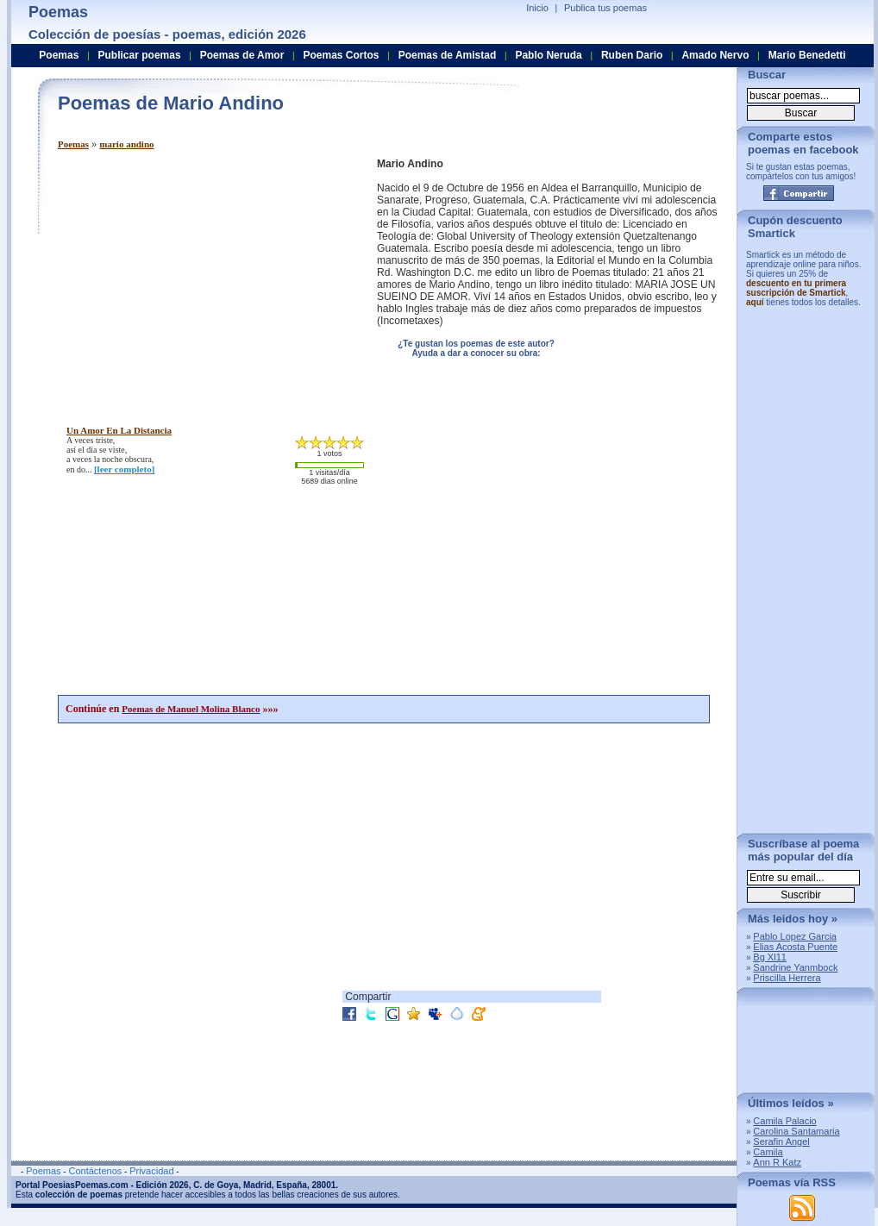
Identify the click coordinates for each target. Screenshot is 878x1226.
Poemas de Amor (242, 55)
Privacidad (151, 1171)
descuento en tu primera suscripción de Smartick (796, 287)
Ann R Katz (777, 1162)
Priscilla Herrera (786, 978)
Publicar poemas (139, 55)
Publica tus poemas (605, 8)
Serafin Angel (781, 1141)
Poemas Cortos (341, 55)
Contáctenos (95, 1171)
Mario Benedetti (807, 55)
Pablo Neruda (548, 55)
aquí (755, 302)
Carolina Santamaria (796, 1131)
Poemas (73, 144)
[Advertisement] (203, 278)
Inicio (537, 8)
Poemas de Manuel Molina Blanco (191, 709)
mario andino (126, 144)
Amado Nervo (715, 55)
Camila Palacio (784, 1121)
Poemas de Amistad (447, 55)
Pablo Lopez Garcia (795, 936)
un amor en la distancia (119, 430)
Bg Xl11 (770, 957)
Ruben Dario (631, 55)
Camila (767, 1152)
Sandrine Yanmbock (795, 967)
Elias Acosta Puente (795, 946)
